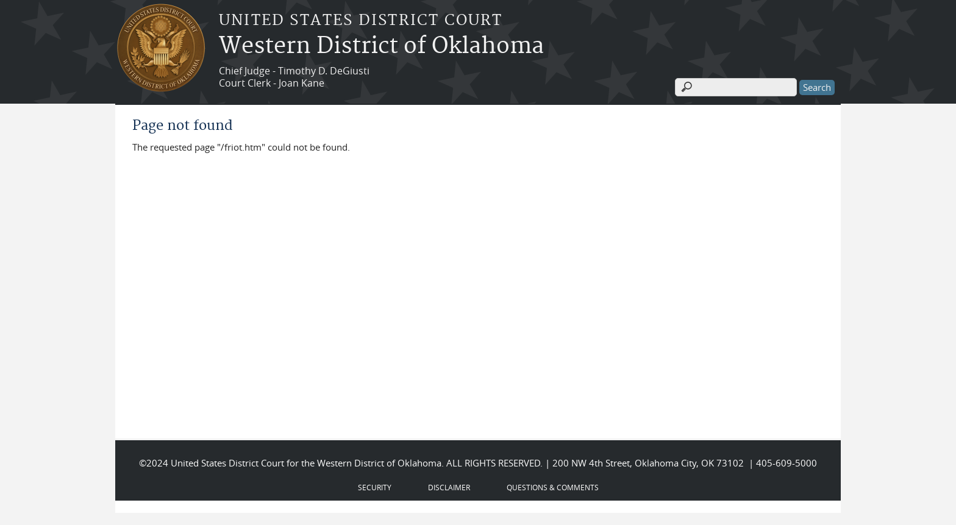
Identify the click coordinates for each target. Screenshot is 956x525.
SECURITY (374, 487)
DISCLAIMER (449, 487)
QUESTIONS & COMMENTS (553, 487)
